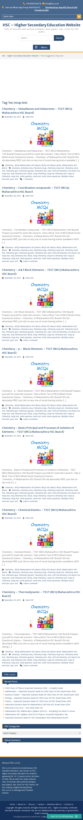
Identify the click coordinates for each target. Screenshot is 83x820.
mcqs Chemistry (39, 173)
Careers (41, 804)
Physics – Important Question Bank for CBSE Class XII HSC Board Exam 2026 (38, 701)
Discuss (31, 804)
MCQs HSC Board (48, 165)
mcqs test (15, 176)
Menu (41, 47)
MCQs (29, 173)
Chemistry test (40, 171)
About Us (22, 804)
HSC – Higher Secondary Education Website (41, 25)
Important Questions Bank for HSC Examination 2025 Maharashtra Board (36, 717)
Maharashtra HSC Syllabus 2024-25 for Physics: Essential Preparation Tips (36, 714)
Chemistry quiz (12, 171)
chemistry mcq (27, 168)
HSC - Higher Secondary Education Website (20, 55)
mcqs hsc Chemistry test (57, 173)
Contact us (68, 804)
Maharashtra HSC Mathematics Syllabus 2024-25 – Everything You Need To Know (40, 711)
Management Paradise (23, 790)
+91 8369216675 (33, 4)
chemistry (16, 168)
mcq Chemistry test (18, 173)
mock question (26, 176)
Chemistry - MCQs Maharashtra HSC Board (22, 165)
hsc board (72, 171)
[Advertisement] (41, 78)
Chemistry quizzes (26, 171)
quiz (12, 179)
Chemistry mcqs (40, 168)
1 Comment (28, 179)
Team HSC (29, 117)
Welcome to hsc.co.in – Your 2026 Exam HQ (24, 708)
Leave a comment (30, 261)
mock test (37, 176)
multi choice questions (51, 176)
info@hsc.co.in (52, 4)
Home (12, 804)
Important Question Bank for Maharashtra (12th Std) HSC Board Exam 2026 (37, 704)
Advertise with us (54, 804)
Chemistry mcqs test (56, 168)
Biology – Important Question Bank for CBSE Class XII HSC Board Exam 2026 (38, 698)
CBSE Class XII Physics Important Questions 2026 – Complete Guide (34, 688)
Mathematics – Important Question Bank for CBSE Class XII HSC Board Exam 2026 (40, 691)
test (16, 179)
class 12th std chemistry (57, 171)
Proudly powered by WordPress (27, 816)
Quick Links (8, 16)
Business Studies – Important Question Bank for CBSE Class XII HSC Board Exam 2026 (42, 694)
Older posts (9, 674)
